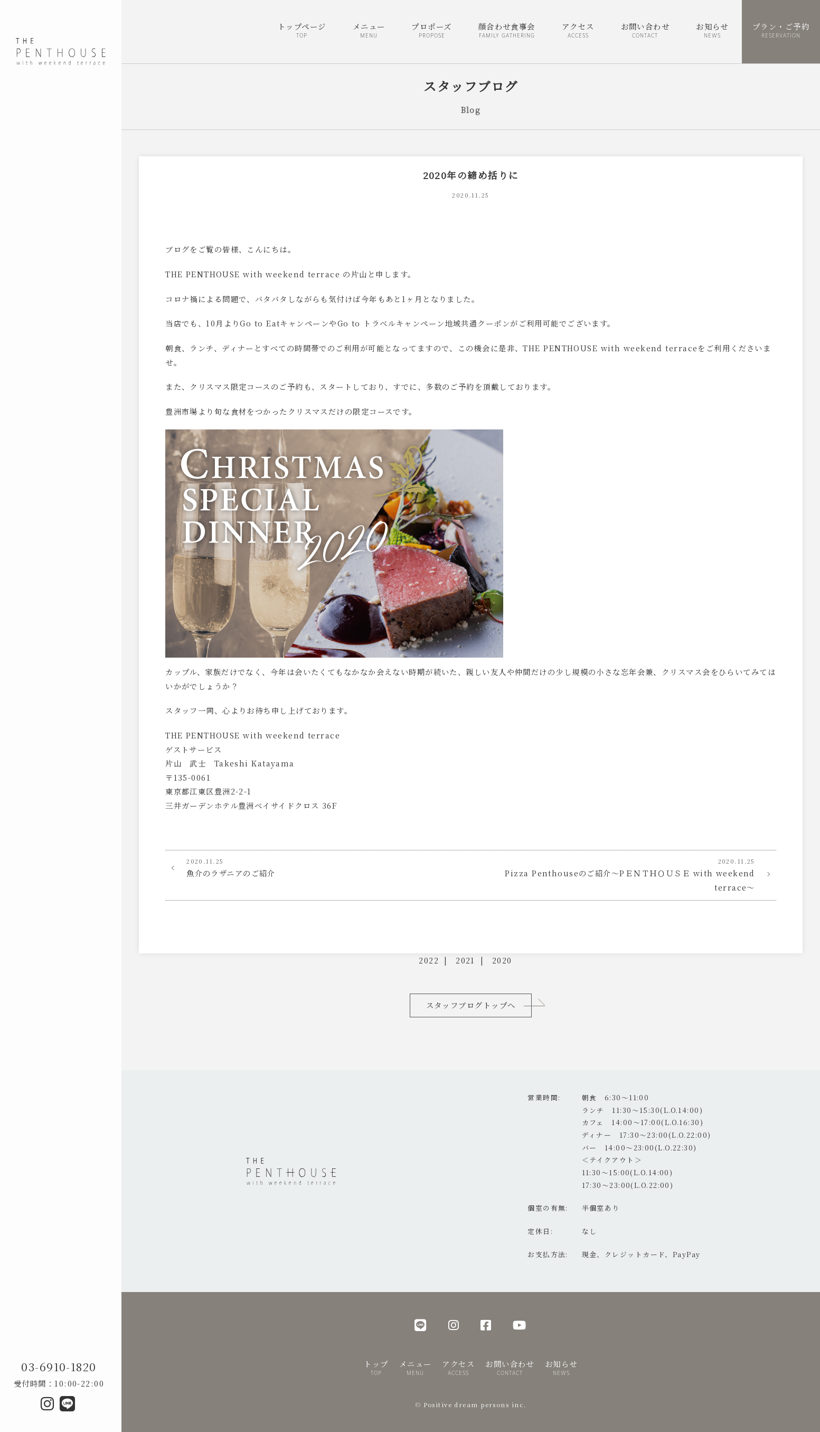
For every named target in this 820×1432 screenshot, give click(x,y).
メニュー (369, 31)
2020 (502, 960)
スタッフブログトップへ (471, 1004)
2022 (429, 960)
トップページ (302, 31)
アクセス (578, 31)
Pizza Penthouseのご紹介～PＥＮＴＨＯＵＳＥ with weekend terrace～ (623, 874)
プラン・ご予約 (780, 31)
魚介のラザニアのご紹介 (317, 867)
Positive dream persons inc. (475, 1404)
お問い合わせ (645, 31)
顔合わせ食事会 (506, 31)
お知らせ (712, 31)
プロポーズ (431, 31)
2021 (465, 960)
